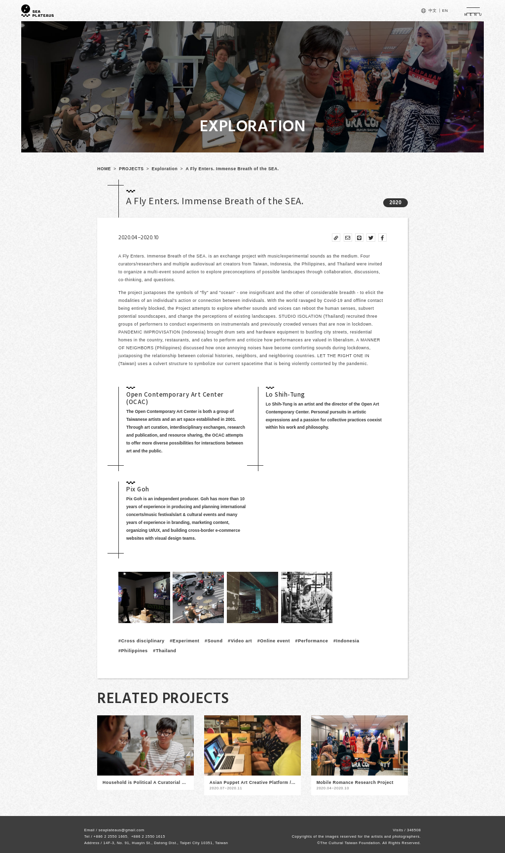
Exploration (165, 168)
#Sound (213, 640)
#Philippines (133, 650)
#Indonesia (346, 640)
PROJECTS (131, 168)
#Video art (240, 640)
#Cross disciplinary (141, 640)
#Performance (311, 640)
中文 (433, 10)
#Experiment (184, 640)
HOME (104, 168)
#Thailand (164, 650)
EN (445, 10)
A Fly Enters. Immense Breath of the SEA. (232, 168)
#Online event (273, 640)
